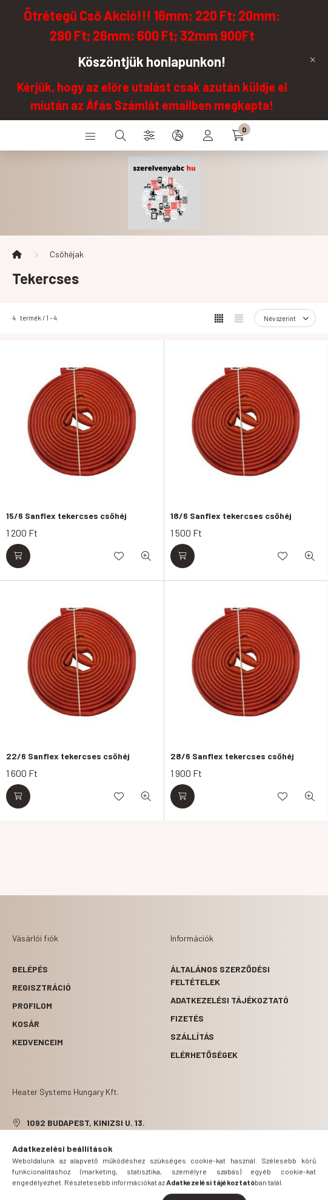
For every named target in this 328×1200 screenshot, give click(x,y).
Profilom (32, 1005)
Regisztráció (41, 987)
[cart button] (238, 135)
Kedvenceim (37, 1042)
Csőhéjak (67, 254)
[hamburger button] (90, 135)
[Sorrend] (285, 318)
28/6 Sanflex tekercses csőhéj (232, 756)
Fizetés (187, 1018)
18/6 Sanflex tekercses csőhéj (231, 515)
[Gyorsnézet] (146, 556)
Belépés (30, 969)
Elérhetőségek (204, 1054)
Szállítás (192, 1036)
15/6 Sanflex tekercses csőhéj (66, 515)
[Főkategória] (17, 254)
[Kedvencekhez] (119, 556)
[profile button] (208, 135)
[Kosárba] (18, 556)
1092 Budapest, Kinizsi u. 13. (86, 1122)
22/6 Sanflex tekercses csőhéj (68, 756)
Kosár (25, 1024)
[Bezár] (313, 60)
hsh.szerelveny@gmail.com (88, 1159)
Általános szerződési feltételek (220, 975)
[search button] (121, 135)
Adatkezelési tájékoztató (229, 1000)
